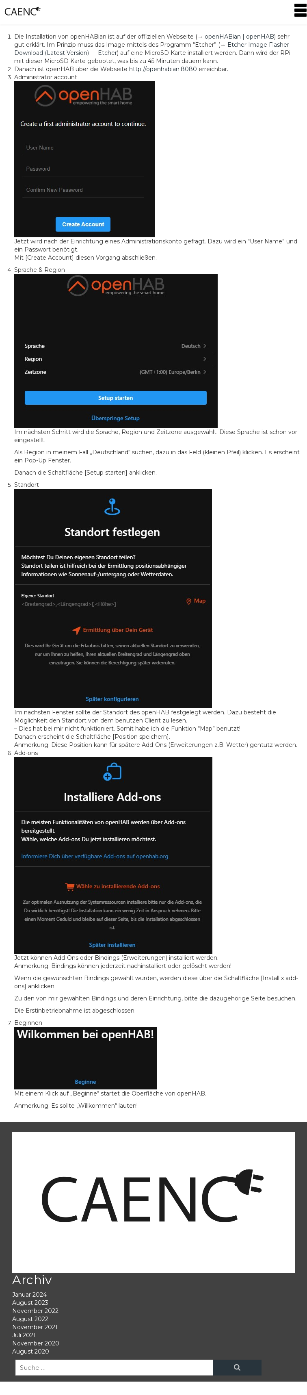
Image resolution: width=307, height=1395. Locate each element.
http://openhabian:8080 (163, 69)
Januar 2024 (29, 1294)
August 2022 (30, 1319)
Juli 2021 (24, 1335)
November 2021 (35, 1327)
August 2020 (30, 1351)
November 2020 (35, 1343)
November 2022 (35, 1311)
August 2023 (30, 1302)
